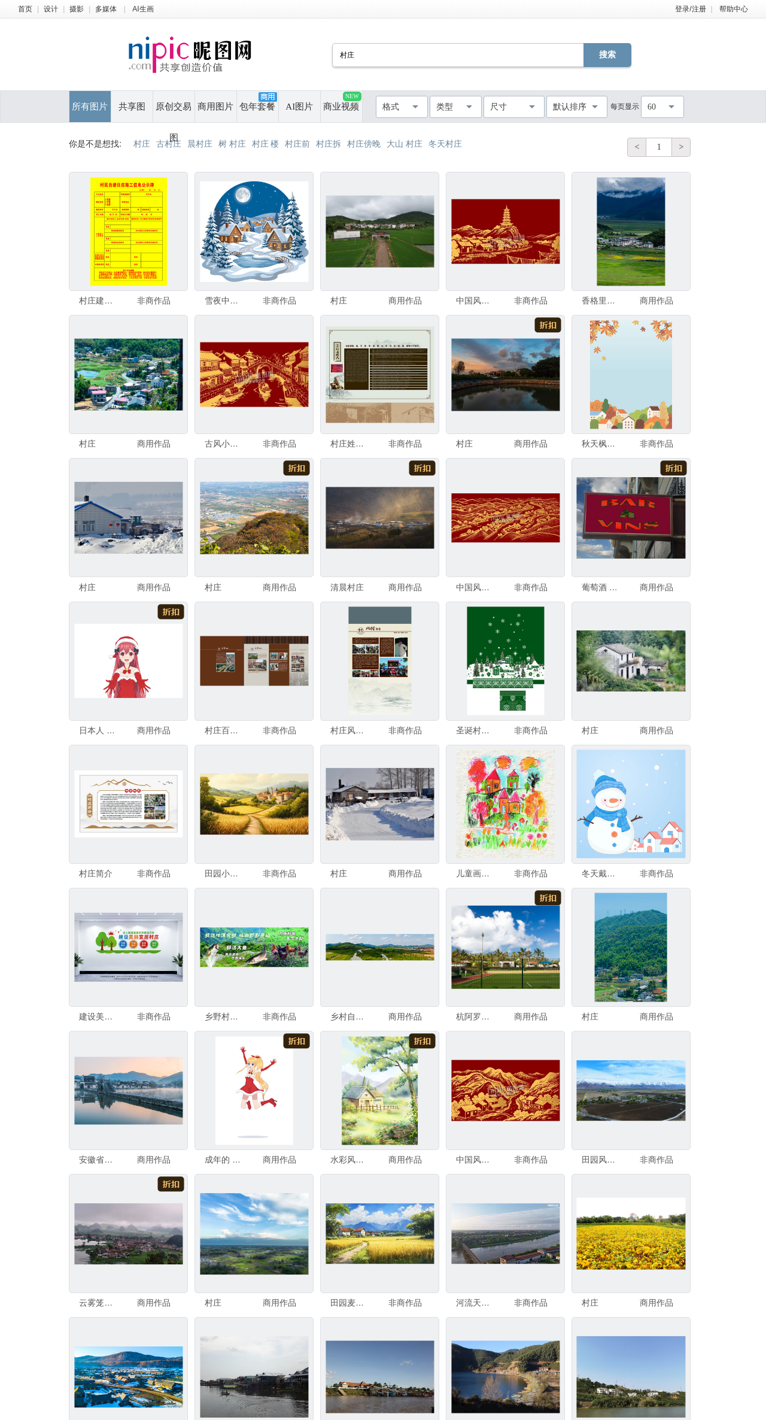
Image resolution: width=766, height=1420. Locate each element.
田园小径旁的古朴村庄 (224, 873)
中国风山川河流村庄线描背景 (476, 1159)
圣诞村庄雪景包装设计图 (476, 730)
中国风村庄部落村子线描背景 (476, 587)
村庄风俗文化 (350, 730)
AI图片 (299, 106)
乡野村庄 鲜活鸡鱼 (224, 1016)
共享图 (131, 106)
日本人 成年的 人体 (98, 730)
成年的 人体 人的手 (224, 1159)
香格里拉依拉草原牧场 (601, 300)
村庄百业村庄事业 (224, 730)
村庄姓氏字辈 (350, 443)
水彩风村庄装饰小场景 (350, 1159)
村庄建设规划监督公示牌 (98, 300)
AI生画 (142, 9)
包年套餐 (257, 101)
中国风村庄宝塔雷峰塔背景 (476, 300)
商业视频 (342, 101)
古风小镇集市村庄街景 (224, 443)
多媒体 (106, 9)
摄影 (76, 9)
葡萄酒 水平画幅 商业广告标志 (601, 587)
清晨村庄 (347, 587)
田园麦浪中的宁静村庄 (350, 1302)
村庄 (338, 300)
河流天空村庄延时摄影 (476, 1302)
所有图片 (90, 106)
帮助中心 (733, 9)
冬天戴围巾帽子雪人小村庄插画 (601, 873)
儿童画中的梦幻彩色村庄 (476, 873)
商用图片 (215, 106)
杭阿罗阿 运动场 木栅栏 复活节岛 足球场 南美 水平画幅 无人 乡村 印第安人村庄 (476, 1016)
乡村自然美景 (350, 1016)
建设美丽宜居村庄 (98, 1016)
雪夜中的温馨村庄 (224, 300)
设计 (51, 9)
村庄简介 (96, 873)
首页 (25, 9)
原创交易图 (174, 112)
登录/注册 (690, 9)
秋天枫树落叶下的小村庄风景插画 (601, 443)
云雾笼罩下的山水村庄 (98, 1302)
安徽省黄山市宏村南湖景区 (98, 1159)
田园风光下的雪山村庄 (601, 1159)
